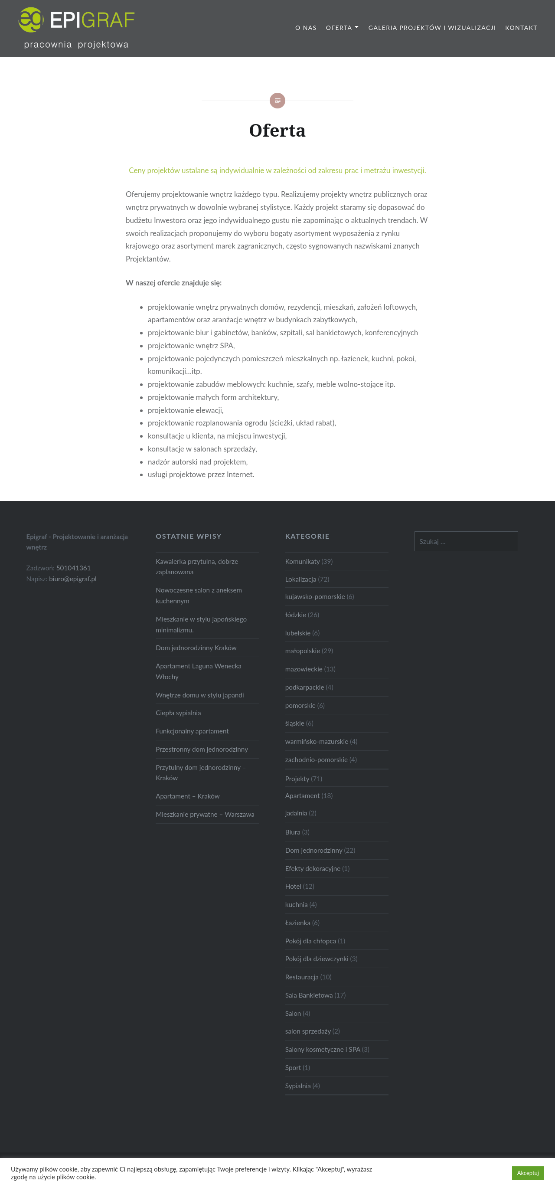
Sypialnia (298, 1086)
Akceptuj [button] (528, 1172)
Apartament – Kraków (188, 796)
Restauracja (302, 977)
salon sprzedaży (308, 1031)
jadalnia (296, 813)
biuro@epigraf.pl (73, 579)
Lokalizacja (301, 579)
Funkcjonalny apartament (192, 731)
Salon (293, 1013)
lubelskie (298, 633)
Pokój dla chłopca (310, 941)
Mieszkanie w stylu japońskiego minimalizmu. (201, 624)
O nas (306, 27)
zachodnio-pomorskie (316, 759)
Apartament (302, 795)
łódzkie (295, 615)
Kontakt (521, 27)
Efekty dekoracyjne (313, 868)
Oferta (339, 27)
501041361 (73, 568)
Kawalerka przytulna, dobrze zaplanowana (197, 566)
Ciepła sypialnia (178, 713)
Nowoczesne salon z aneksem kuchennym (199, 595)
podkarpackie (304, 687)
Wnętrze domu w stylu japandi (200, 695)
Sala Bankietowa (309, 995)
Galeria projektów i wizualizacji (432, 27)
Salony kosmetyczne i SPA (322, 1049)
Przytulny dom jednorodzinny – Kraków (201, 772)
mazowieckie (304, 669)
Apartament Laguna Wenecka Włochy (199, 671)
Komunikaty (302, 561)
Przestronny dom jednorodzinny (202, 749)
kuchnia (296, 904)
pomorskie (300, 705)
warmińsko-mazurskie (317, 741)
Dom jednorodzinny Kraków (196, 647)
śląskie (294, 723)
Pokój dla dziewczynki (317, 958)
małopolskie (302, 651)
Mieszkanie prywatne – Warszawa (205, 814)
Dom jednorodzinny (314, 850)
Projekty (297, 778)
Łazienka (297, 922)
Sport (293, 1067)
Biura (292, 832)
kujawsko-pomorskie (315, 596)
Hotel (293, 886)
